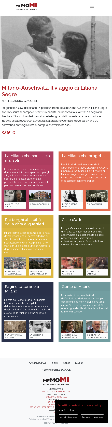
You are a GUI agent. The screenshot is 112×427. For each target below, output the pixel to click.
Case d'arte (72, 219)
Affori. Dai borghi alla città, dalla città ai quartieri (13, 274)
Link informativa (66, 410)
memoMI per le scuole (56, 369)
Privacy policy (51, 423)
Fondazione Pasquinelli (56, 397)
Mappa (79, 363)
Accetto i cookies (68, 417)
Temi (55, 363)
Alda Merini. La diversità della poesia (69, 337)
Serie (66, 363)
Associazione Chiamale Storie (56, 392)
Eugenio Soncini (94, 204)
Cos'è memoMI (37, 363)
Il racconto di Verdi (39, 204)
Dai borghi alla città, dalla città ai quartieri (24, 221)
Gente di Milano (76, 286)
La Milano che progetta (83, 156)
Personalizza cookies (92, 417)
